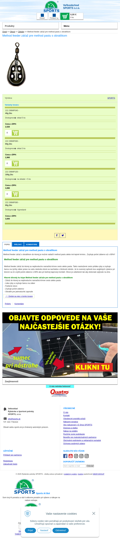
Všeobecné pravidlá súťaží (74, 419)
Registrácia (8, 461)
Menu (66, 26)
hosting (80, 474)
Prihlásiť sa (54, 16)
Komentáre (31, 244)
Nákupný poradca (70, 422)
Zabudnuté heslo (10, 464)
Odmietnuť (60, 530)
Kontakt (66, 415)
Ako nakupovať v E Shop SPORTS (77, 425)
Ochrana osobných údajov (74, 443)
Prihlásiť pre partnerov (12, 455)
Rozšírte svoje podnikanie (74, 434)
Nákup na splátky (70, 431)
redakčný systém (70, 474)
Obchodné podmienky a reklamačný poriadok (82, 440)
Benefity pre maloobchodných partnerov (79, 437)
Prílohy (18, 244)
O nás (65, 412)
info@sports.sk (14, 419)
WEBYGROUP (98, 474)
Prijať (30, 530)
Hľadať (42, 16)
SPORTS (111, 98)
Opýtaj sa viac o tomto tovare (19, 296)
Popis (7, 244)
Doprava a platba (70, 428)
